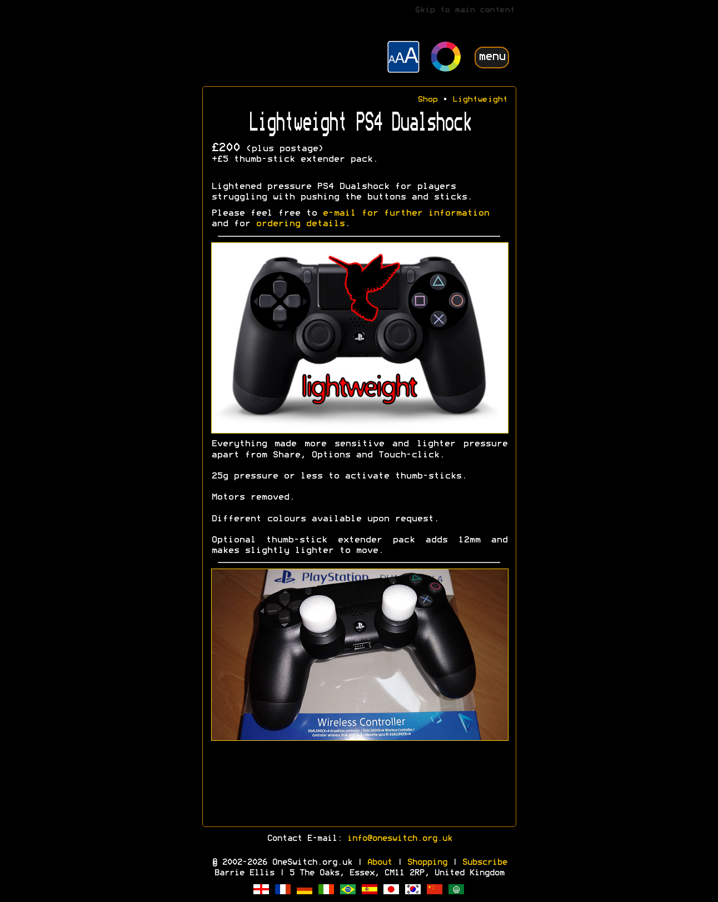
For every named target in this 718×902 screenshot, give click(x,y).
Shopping (427, 862)
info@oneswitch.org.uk (399, 839)
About (379, 862)
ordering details (300, 224)
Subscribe (484, 862)
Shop (427, 99)
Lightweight (479, 99)
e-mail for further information (405, 213)
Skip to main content (465, 10)
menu (491, 57)
